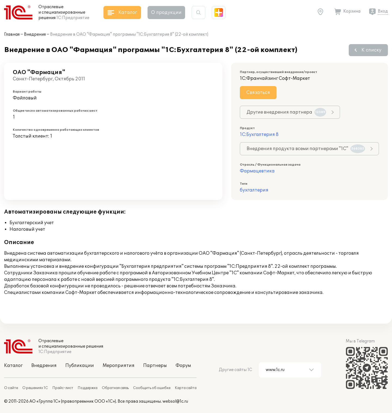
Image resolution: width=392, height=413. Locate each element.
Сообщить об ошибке (151, 388)
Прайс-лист (62, 388)
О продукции (166, 12)
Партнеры (155, 365)
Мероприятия (118, 365)
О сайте (11, 388)
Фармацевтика (257, 171)
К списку (371, 50)
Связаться (258, 92)
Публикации (79, 365)
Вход (383, 11)
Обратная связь (115, 388)
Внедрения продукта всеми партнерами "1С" (306, 148)
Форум (183, 365)
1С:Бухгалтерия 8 (259, 134)
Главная (12, 34)
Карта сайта (186, 388)
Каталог (13, 365)
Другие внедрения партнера (286, 112)
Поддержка (87, 388)
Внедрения (35, 34)
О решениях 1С (35, 388)
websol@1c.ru (175, 401)
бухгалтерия (254, 190)
